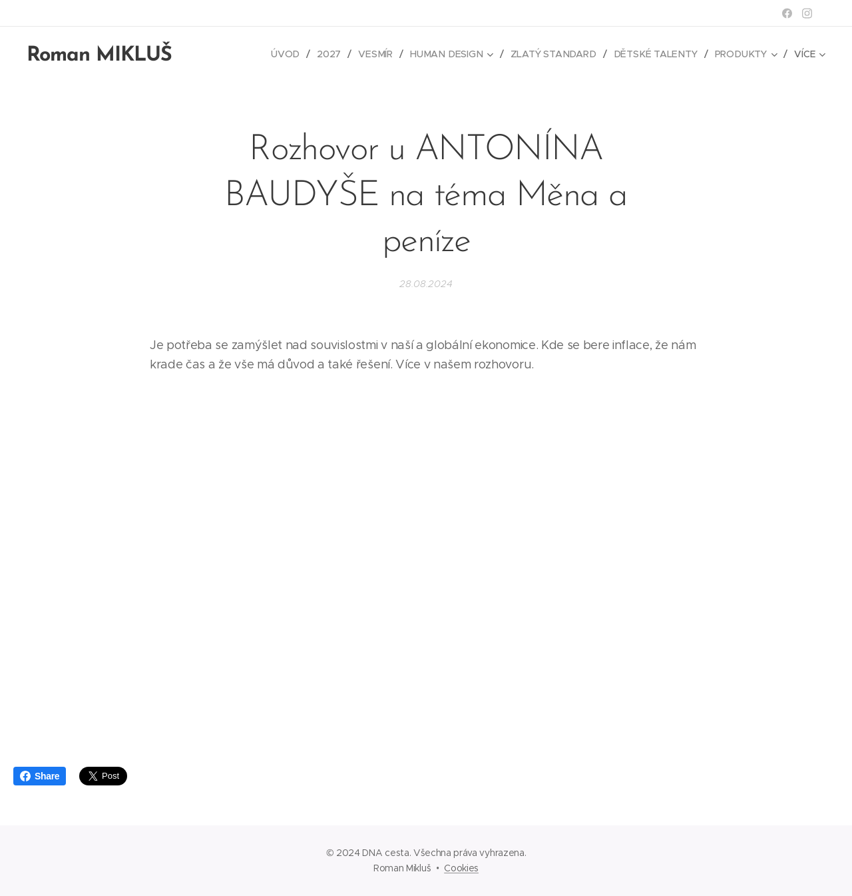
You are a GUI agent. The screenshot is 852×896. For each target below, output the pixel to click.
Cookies (461, 868)
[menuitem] (293, 54)
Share (39, 776)
